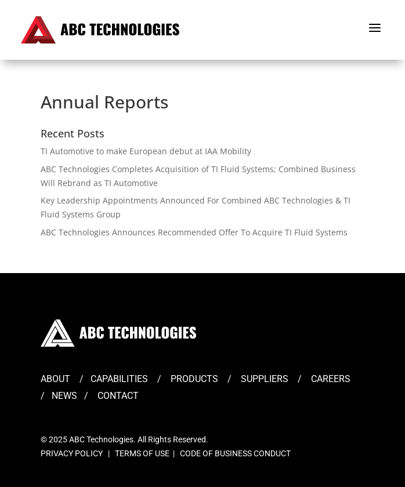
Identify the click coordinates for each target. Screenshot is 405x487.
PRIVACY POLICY (72, 453)
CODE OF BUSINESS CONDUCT (235, 453)
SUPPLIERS (264, 378)
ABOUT (55, 378)
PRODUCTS (194, 378)
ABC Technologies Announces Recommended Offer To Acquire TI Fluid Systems (194, 232)
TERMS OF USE (142, 453)
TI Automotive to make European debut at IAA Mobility (146, 151)
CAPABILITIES (119, 378)
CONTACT (118, 395)
